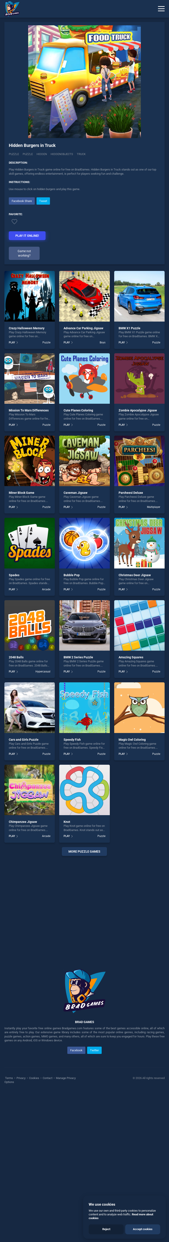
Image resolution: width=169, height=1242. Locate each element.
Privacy (21, 1078)
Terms (9, 1078)
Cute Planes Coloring (78, 410)
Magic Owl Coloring (132, 739)
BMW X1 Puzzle (129, 328)
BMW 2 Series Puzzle (78, 657)
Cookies (34, 1078)
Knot (67, 822)
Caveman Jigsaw (75, 492)
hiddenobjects (62, 154)
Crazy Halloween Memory (26, 328)
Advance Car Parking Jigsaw (83, 328)
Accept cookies (142, 1229)
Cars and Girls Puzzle (24, 739)
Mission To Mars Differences (29, 410)
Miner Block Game (21, 492)
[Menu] (161, 8)
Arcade (46, 589)
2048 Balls (16, 657)
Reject (106, 1229)
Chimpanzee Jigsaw (23, 822)
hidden (42, 154)
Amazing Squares (131, 657)
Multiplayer (153, 507)
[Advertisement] (84, 907)
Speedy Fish (72, 739)
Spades (14, 575)
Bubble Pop (72, 575)
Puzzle (14, 154)
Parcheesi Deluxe (131, 492)
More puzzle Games (84, 851)
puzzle (28, 154)
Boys (102, 342)
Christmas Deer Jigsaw (135, 575)
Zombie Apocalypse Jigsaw (138, 410)
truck (81, 154)
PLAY (12, 342)
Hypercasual (42, 671)
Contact (47, 1078)
